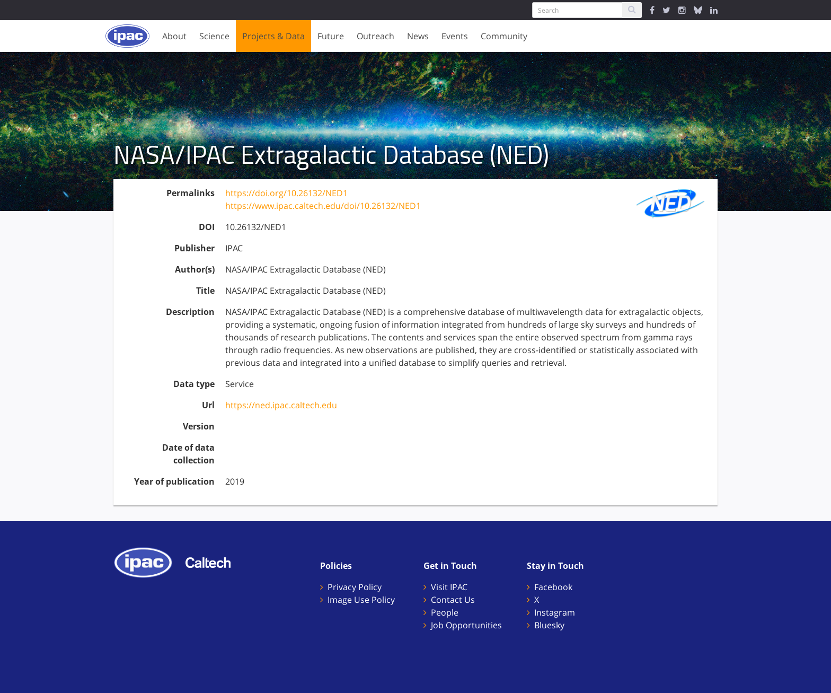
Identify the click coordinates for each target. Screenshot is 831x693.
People (444, 612)
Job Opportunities (466, 625)
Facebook (553, 587)
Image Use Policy (361, 600)
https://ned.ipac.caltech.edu (281, 405)
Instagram (554, 612)
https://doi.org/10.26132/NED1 (286, 193)
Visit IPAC (449, 587)
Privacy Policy (355, 587)
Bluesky (549, 625)
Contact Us (453, 600)
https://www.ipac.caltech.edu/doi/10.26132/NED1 (323, 206)
